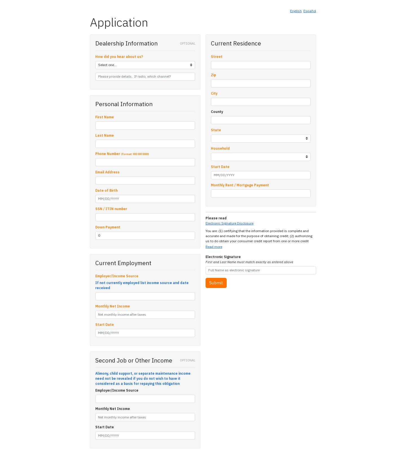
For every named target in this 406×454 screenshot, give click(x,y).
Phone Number (122, 154)
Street (216, 56)
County (217, 112)
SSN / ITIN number (111, 209)
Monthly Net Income (112, 306)
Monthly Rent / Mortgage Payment (240, 185)
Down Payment (107, 227)
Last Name (104, 135)
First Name (104, 117)
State (216, 130)
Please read (216, 218)
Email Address (107, 172)
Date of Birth (106, 190)
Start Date (104, 324)
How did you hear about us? (119, 56)
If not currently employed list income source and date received (142, 285)
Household (220, 148)
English (296, 11)
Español (309, 11)
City (214, 93)
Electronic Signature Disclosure (229, 223)
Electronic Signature (249, 259)
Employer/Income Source (116, 276)
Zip (213, 75)
